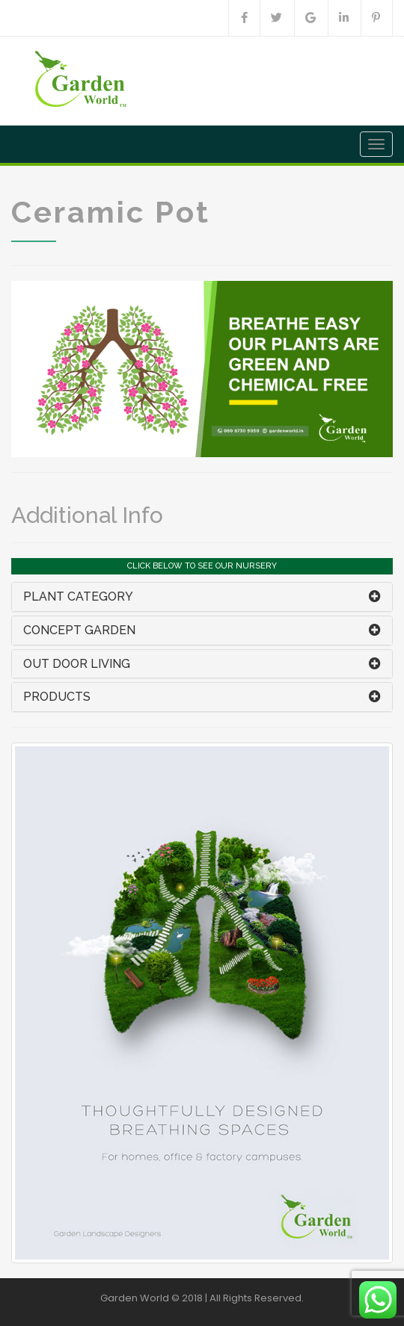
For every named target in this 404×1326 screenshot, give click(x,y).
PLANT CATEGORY (78, 596)
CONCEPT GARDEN (79, 630)
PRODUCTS (57, 697)
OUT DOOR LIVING (76, 664)
